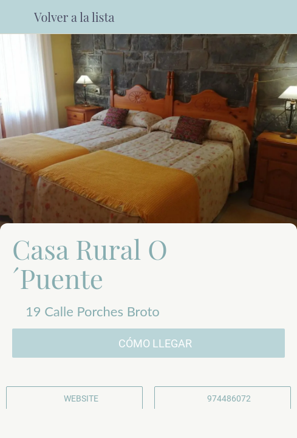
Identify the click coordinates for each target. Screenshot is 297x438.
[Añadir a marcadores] (241, 423)
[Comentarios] (55, 423)
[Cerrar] (17, 17)
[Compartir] (148, 423)
